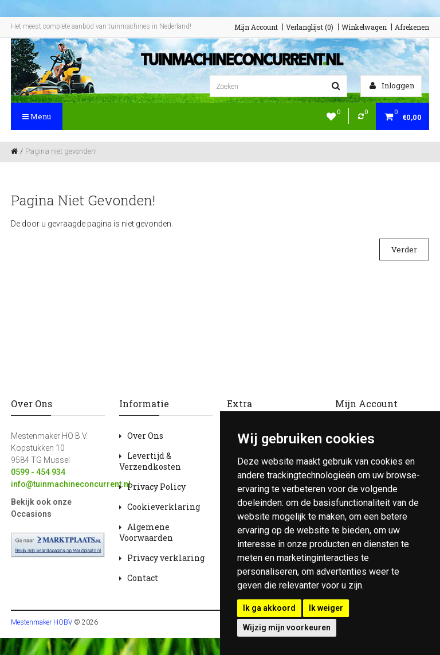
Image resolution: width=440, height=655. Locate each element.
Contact (142, 577)
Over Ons (145, 435)
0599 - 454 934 (38, 472)
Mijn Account (256, 27)
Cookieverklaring (163, 506)
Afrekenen (412, 27)
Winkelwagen (364, 27)
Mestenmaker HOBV (41, 622)
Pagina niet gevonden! (61, 151)
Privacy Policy (156, 486)
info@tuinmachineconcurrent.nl (71, 484)
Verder (404, 249)
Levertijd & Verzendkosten (150, 461)
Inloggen (392, 85)
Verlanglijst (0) (309, 27)
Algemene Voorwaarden (146, 532)
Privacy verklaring (166, 557)
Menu (36, 116)
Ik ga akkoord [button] (269, 608)
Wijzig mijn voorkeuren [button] (287, 627)
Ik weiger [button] (326, 608)
